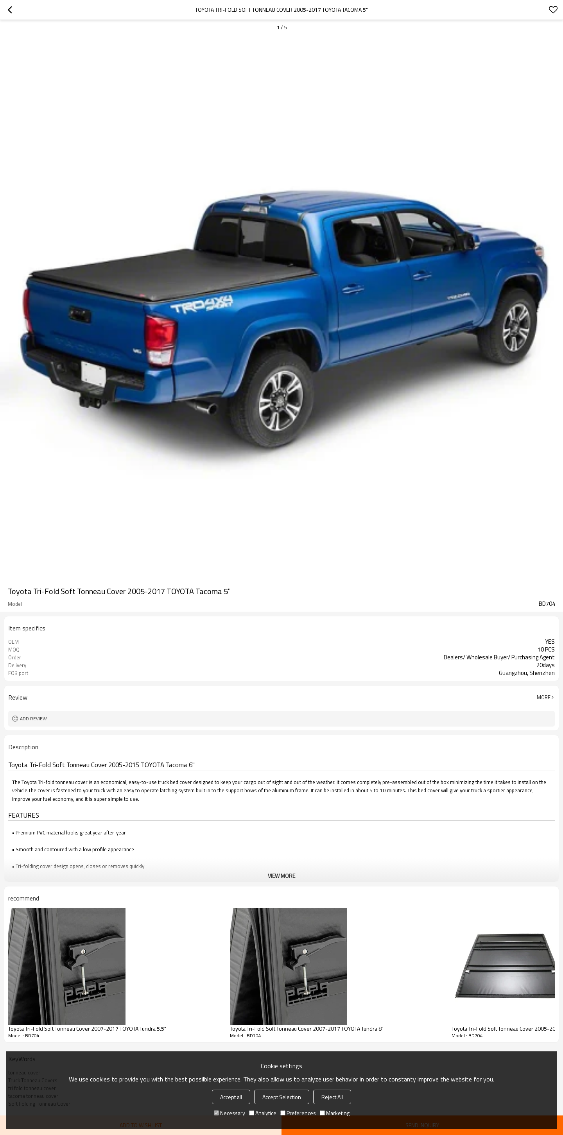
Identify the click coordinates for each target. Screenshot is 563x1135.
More (543, 697)
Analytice (262, 1113)
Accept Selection (281, 1097)
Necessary (229, 1113)
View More (281, 876)
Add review (33, 718)
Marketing (335, 1113)
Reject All (332, 1097)
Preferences (298, 1113)
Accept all (231, 1097)
